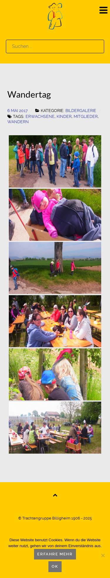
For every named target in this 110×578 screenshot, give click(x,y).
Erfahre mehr (54, 554)
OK (55, 566)
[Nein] (103, 555)
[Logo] (55, 16)
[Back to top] (55, 494)
